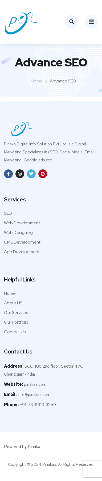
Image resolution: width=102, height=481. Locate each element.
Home (37, 81)
